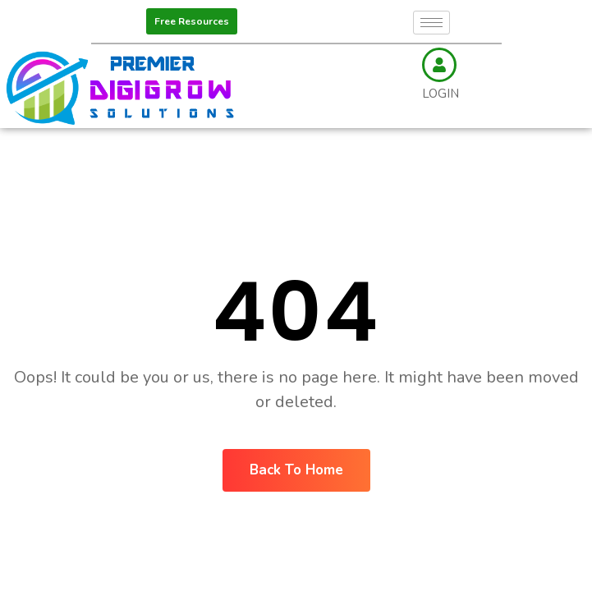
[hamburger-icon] (431, 22)
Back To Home (296, 469)
